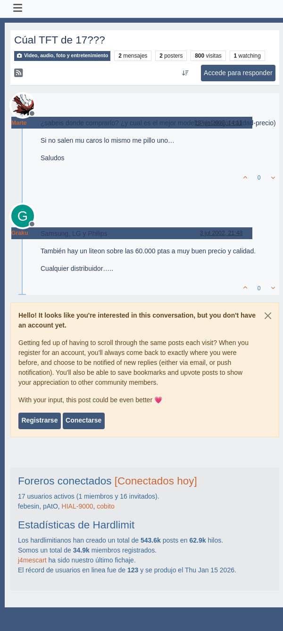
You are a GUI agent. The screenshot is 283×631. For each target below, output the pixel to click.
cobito (105, 506)
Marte (19, 123)
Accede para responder (238, 73)
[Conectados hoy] (156, 481)
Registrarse (39, 420)
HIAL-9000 (77, 506)
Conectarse (83, 420)
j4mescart (32, 560)
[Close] (268, 315)
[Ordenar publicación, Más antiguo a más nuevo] (185, 73)
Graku (19, 233)
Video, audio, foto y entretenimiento (62, 55)
